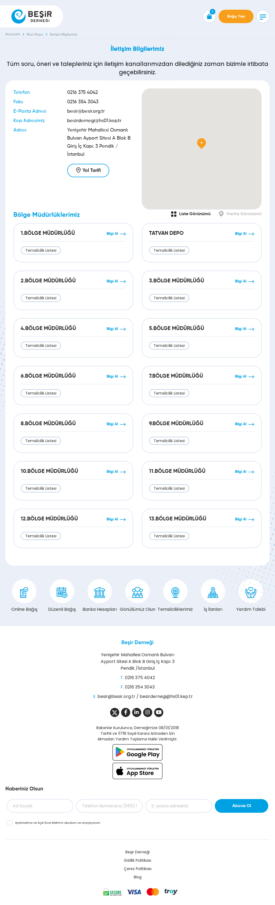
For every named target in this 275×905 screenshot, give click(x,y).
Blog (138, 877)
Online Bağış (24, 595)
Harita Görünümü (244, 214)
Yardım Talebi (250, 595)
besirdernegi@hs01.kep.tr (94, 120)
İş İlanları (213, 595)
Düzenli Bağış (62, 595)
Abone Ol (241, 806)
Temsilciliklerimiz (175, 595)
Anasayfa (12, 34)
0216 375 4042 (82, 92)
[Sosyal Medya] (114, 712)
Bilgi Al (112, 234)
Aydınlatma (24, 823)
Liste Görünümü (195, 214)
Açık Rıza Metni (49, 823)
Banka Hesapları (99, 595)
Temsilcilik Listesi (40, 250)
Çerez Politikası (137, 868)
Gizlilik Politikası (137, 860)
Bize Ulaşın (35, 34)
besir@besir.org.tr (86, 111)
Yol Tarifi (91, 170)
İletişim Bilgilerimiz (64, 34)
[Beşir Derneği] (31, 16)
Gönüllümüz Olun (137, 595)
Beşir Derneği (137, 642)
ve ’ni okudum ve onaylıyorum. (58, 823)
